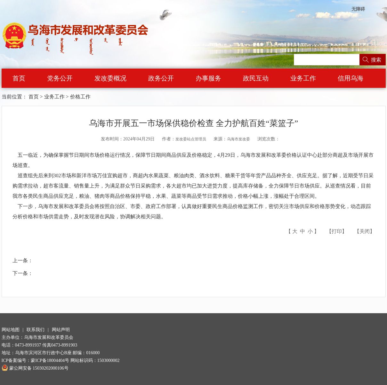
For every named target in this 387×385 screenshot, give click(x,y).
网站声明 (61, 329)
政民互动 (256, 78)
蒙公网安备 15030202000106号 (35, 368)
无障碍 (358, 9)
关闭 (364, 231)
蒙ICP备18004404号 (50, 360)
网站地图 (11, 329)
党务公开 (60, 78)
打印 (337, 231)
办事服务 (208, 78)
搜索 (376, 60)
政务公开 (161, 78)
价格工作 (80, 96)
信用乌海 (350, 78)
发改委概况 (110, 78)
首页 (18, 78)
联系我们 (35, 329)
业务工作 (303, 78)
